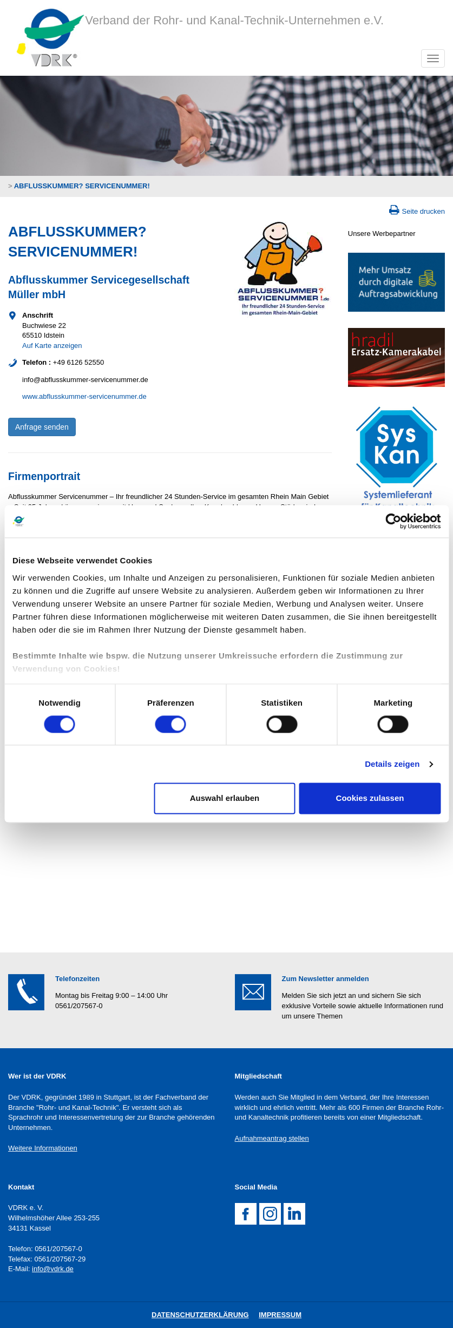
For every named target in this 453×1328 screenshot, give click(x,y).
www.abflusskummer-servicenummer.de (84, 396)
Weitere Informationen (42, 1148)
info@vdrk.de (53, 1269)
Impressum (280, 1315)
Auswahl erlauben (224, 798)
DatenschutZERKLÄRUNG (200, 1315)
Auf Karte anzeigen (52, 345)
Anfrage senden (42, 427)
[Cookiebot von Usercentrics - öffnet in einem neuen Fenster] (393, 521)
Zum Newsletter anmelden (325, 979)
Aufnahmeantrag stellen (272, 1138)
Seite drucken (423, 211)
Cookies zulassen (370, 798)
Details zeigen (392, 763)
